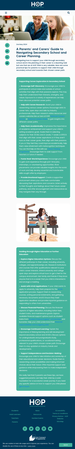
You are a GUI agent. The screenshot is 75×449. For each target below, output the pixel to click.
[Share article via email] (7, 63)
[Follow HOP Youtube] (50, 428)
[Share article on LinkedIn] (7, 57)
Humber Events (37, 418)
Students (14, 411)
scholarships (55, 319)
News (37, 411)
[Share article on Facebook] (7, 45)
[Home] (37, 5)
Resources (37, 414)
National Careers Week (37, 119)
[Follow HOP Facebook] (25, 428)
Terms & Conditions (60, 413)
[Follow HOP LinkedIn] (44, 428)
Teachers (14, 418)
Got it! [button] (66, 445)
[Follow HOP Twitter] (31, 428)
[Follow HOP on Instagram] (37, 428)
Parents (15, 422)
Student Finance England (39, 319)
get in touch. (24, 386)
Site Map (60, 421)
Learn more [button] (31, 446)
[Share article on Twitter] (7, 51)
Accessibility (60, 411)
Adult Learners (14, 414)
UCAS (60, 289)
